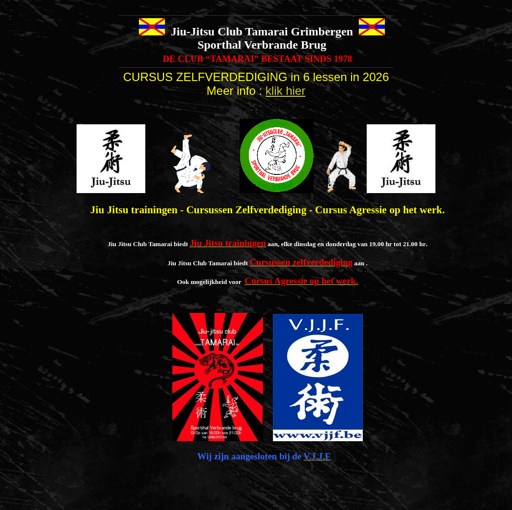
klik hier (285, 90)
